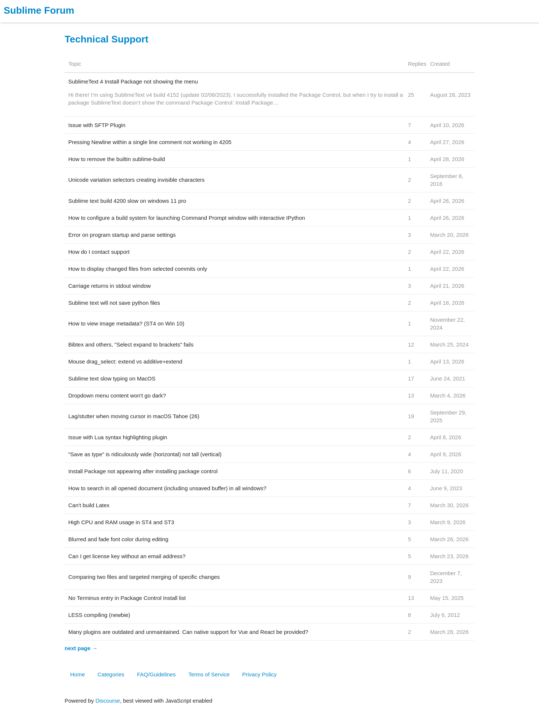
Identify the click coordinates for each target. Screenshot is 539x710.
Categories (110, 674)
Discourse (107, 700)
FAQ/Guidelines (156, 674)
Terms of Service (209, 674)
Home (77, 674)
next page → (81, 648)
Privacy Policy (259, 674)
